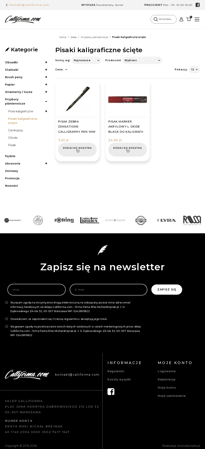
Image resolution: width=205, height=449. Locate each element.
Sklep (73, 37)
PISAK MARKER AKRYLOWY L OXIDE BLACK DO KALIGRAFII (125, 126)
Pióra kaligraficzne (20, 111)
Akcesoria (12, 163)
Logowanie (167, 371)
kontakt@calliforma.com (29, 4)
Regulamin (116, 371)
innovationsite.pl (188, 446)
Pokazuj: (181, 69)
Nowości (11, 186)
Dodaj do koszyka (77, 150)
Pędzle (10, 156)
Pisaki (12, 145)
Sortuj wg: (62, 60)
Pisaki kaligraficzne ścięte (22, 121)
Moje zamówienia (172, 396)
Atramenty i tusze (18, 92)
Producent (113, 60)
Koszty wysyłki (119, 379)
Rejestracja (167, 379)
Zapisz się (166, 289)
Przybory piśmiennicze (94, 37)
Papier (10, 84)
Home (62, 37)
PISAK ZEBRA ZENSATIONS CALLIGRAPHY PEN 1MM (76, 126)
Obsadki (11, 62)
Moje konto (167, 387)
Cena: (59, 69)
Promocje (12, 178)
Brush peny (13, 77)
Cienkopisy (15, 130)
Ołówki (13, 138)
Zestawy (11, 171)
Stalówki (11, 70)
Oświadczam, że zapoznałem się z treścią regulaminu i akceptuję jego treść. (59, 318)
